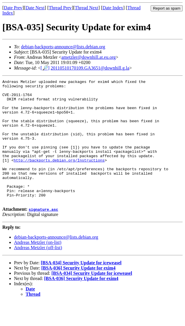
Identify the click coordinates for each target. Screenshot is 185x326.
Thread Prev (60, 7)
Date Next (35, 7)
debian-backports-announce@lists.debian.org (63, 46)
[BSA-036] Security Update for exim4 (78, 292)
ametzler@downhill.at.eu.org (88, 57)
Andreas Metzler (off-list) (38, 272)
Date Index (113, 7)
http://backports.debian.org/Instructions (59, 176)
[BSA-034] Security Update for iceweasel (81, 287)
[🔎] (45, 67)
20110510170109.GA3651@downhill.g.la (90, 67)
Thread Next (86, 7)
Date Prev (13, 7)
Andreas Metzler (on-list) (37, 266)
